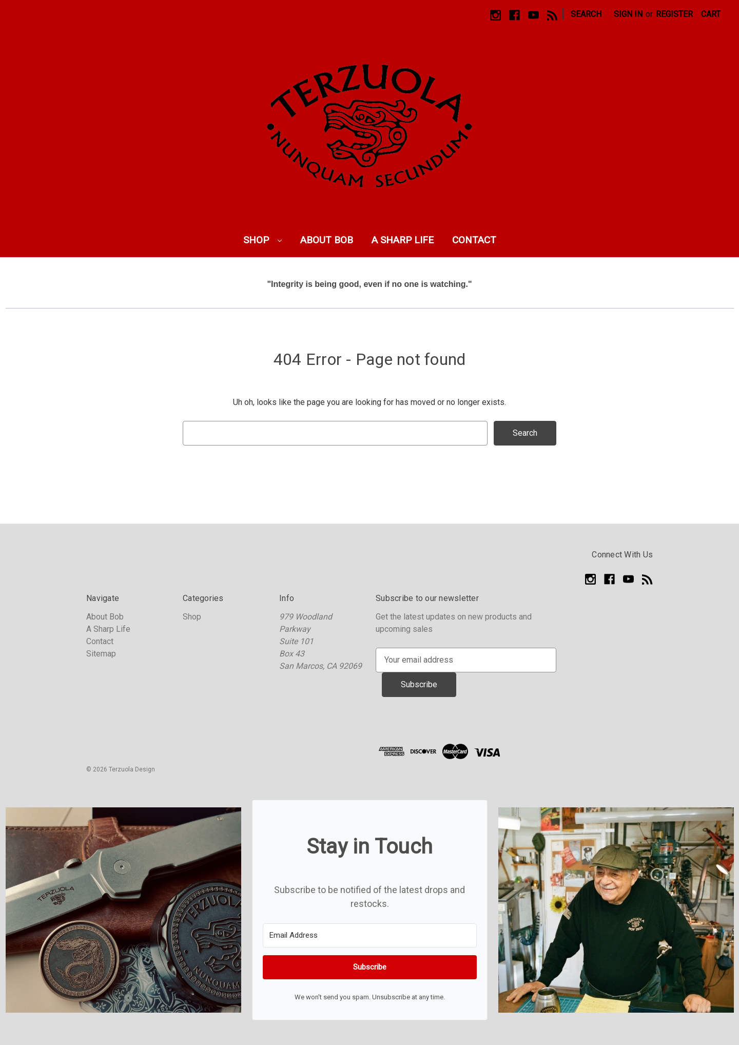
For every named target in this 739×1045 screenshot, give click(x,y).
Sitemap (101, 654)
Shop (262, 240)
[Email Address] (370, 935)
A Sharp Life (403, 240)
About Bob (326, 240)
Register (674, 14)
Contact (474, 240)
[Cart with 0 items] (711, 14)
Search (586, 14)
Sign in (628, 14)
